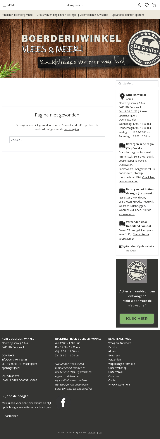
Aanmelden (11, 416)
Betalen (113, 347)
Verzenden (114, 359)
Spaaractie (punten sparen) (128, 14)
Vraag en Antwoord (119, 343)
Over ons (113, 376)
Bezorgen (114, 355)
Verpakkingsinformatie (121, 363)
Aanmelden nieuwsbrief (94, 14)
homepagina (71, 129)
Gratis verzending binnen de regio (57, 14)
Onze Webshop (117, 368)
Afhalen (112, 351)
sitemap (92, 432)
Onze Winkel (115, 372)
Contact (113, 380)
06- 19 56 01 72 (128, 111)
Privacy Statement (119, 384)
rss (100, 432)
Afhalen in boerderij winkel (17, 14)
